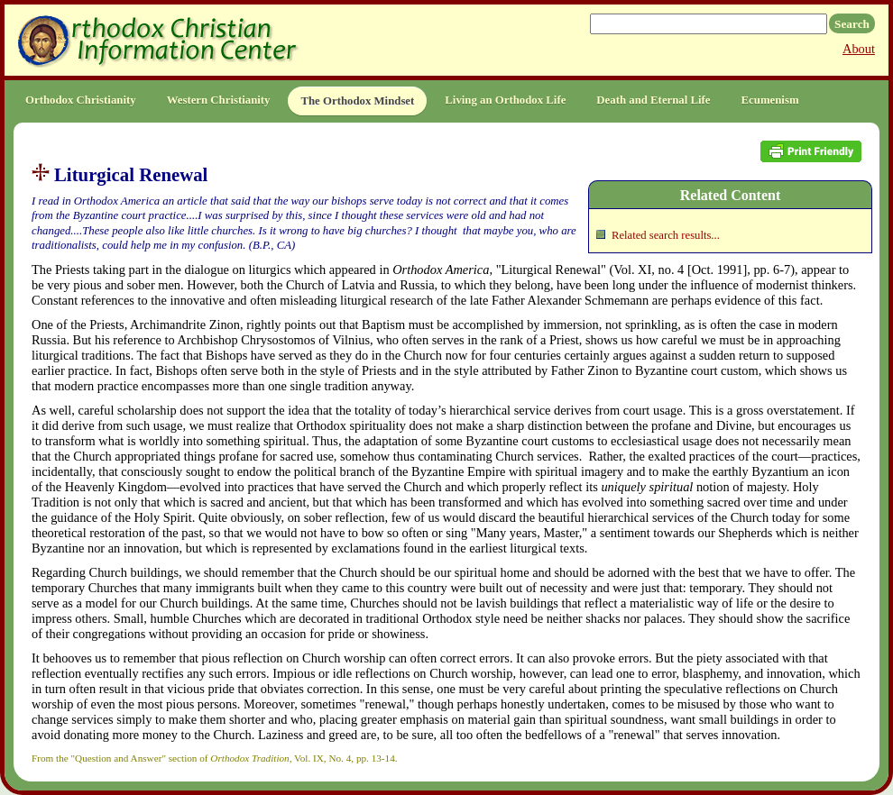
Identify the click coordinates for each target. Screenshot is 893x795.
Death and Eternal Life (653, 100)
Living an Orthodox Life (505, 100)
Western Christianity (219, 100)
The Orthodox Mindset (357, 101)
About (858, 48)
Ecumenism (770, 100)
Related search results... (666, 235)
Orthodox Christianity (80, 100)
